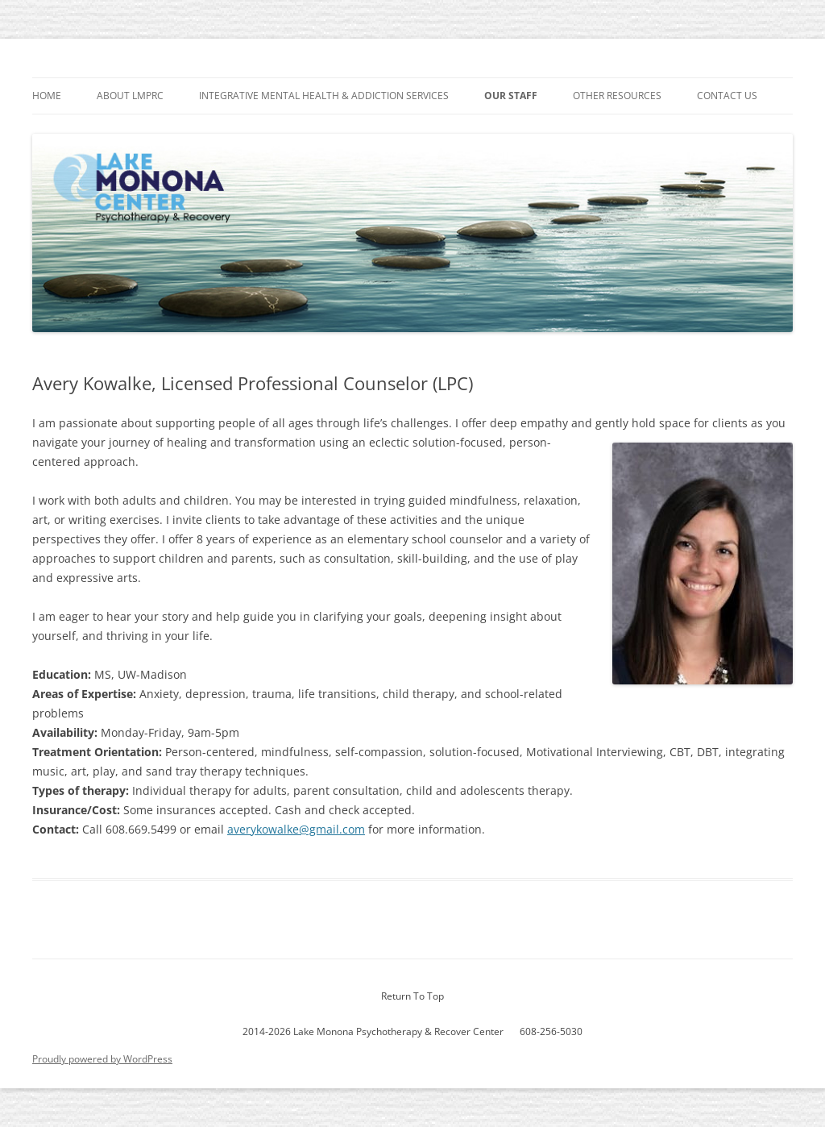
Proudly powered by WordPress (102, 1059)
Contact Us (727, 95)
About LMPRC (130, 95)
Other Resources (617, 95)
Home (46, 95)
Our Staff (510, 95)
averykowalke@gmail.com (296, 829)
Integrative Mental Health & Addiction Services (324, 95)
